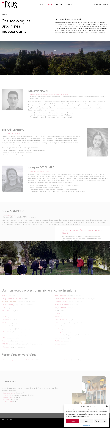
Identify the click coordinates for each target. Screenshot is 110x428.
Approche (58, 5)
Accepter (72, 421)
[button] (106, 406)
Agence (49, 5)
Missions (68, 5)
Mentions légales (86, 425)
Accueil (40, 5)
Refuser (86, 421)
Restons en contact (101, 5)
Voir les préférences (100, 421)
